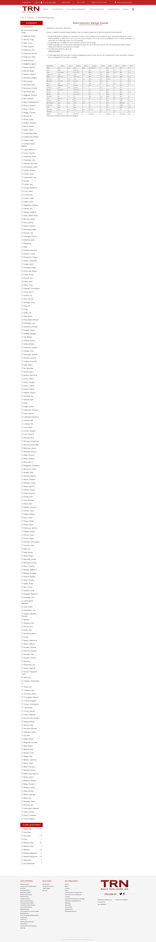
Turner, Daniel (29, 711)
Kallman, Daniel (29, 393)
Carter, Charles (29, 153)
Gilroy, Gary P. (28, 292)
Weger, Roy (27, 756)
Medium (26, 850)
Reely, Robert (28, 556)
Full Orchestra (24, 897)
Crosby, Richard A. (30, 188)
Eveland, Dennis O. (30, 250)
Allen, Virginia (28, 46)
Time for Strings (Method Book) (29, 915)
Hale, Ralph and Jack (31, 320)
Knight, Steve (28, 406)
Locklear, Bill (28, 424)
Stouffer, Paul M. (29, 658)
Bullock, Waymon (29, 123)
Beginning (27, 829)
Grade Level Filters (31, 824)
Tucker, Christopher (31, 704)
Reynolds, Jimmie (29, 559)
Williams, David (29, 787)
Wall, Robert (28, 746)
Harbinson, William (30, 327)
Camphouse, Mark (30, 133)
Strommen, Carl (29, 665)
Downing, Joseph (29, 229)
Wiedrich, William (29, 781)
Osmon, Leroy (28, 511)
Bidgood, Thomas (30, 95)
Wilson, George (29, 794)
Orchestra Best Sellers (27, 903)
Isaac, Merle (28, 365)
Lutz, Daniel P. (28, 434)
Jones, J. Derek (28, 386)
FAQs (66, 890)
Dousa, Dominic (29, 226)
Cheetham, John (29, 160)
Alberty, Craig (28, 39)
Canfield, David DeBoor (28, 145)
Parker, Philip (28, 521)
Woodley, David (29, 801)
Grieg (25, 309)
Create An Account (48, 886)
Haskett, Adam (28, 330)
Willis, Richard (28, 791)
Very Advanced (28, 863)
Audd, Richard (28, 60)
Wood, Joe (27, 798)
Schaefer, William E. (30, 594)
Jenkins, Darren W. (30, 375)
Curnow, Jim (28, 195)
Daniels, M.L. (28, 209)
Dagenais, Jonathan (30, 205)
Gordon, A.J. (27, 295)
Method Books (97, 9)
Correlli (26, 181)
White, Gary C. (28, 777)
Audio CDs (23, 919)
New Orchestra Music (26, 901)
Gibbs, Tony (28, 285)
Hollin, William (28, 344)
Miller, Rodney (28, 459)
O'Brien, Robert (29, 490)
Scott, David (27, 607)
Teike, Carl (27, 687)
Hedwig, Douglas (29, 334)
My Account (81, 2)
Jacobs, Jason (28, 372)
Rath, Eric (27, 549)
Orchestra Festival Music (27, 905)
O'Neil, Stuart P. (29, 493)
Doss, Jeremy (28, 222)
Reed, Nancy (28, 552)
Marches (23, 888)
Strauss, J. (27, 661)
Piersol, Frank (28, 535)
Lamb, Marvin (28, 413)
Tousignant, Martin (30, 697)
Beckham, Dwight (30, 78)
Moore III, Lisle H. (30, 469)
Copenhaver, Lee (29, 177)
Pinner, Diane (28, 538)
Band (45, 9)
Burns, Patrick (28, 126)
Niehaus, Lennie (29, 483)
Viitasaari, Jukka (29, 732)
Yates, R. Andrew (29, 815)
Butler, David (28, 130)
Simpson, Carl (28, 623)
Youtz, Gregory (29, 819)
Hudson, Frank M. (30, 361)
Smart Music (24, 924)
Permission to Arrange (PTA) (73, 892)
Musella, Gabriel (29, 476)
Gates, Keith (28, 281)
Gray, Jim (26, 306)
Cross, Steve (28, 191)
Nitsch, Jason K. (29, 486)
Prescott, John (28, 545)
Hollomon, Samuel (30, 347)
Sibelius (26, 620)
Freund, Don (28, 278)
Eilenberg (27, 243)
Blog (66, 886)
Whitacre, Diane (29, 770)
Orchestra (57, 9)
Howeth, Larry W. (29, 358)
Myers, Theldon (29, 479)
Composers (113, 9)
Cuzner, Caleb (28, 198)
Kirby (25, 403)
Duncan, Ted (28, 233)
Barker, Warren (29, 67)
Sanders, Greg (28, 590)
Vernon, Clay (28, 725)
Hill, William (27, 337)
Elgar (25, 247)
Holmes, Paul (28, 351)
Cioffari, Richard (29, 170)
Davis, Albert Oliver (30, 215)
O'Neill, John (28, 497)
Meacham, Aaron (29, 448)
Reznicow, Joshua (30, 563)
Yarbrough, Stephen (31, 808)
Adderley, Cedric (29, 36)
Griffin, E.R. (27, 313)
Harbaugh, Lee (29, 323)
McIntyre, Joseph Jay (31, 441)
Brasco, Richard (29, 105)
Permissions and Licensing (28, 926)
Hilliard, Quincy (29, 340)
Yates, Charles (28, 812)
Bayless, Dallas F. (29, 74)
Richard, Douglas (29, 573)
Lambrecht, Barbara (31, 417)
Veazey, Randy (28, 721)
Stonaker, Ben (28, 654)
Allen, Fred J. (28, 43)
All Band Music (24, 884)
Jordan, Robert (29, 389)
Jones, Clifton (28, 379)
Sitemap (22, 928)
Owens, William (29, 514)
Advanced (27, 860)
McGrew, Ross (28, 438)
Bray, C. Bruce (28, 109)
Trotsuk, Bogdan (29, 701)
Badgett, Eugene (29, 64)
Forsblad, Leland (29, 268)
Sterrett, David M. (30, 651)
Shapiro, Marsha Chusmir (28, 615)
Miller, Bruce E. (29, 455)
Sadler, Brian (28, 584)
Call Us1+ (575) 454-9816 (45, 2)
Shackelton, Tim (29, 610)
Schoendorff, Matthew (27, 602)
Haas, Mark (27, 316)
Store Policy (68, 907)
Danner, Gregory (29, 212)
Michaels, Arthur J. (30, 452)
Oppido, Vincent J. (30, 507)
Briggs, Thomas (29, 112)
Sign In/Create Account (99, 2)
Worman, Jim (28, 805)
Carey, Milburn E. (29, 150)
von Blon (26, 735)
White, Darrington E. (31, 774)
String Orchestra (25, 899)
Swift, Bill (26, 677)
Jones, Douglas (29, 382)
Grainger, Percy (29, 302)
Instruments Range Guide (29, 31)
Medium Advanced (30, 853)
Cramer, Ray (28, 184)
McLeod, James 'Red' (31, 445)
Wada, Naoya (28, 739)
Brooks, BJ (27, 116)
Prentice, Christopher (31, 542)
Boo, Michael (28, 99)
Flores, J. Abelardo (30, 261)
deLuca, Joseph (29, 219)
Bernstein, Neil (29, 92)
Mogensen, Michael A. (31, 465)
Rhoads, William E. (30, 570)
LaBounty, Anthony (30, 410)
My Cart (45, 890)
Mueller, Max (28, 472)
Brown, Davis (28, 119)
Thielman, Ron (28, 690)
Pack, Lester (28, 518)
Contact (67, 888)
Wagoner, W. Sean (30, 742)
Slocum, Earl (28, 626)
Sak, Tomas (27, 587)
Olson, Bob (27, 504)
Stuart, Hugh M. (29, 668)
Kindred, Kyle (28, 399)
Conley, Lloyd (28, 174)
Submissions (28, 27)
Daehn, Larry (28, 202)
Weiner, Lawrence (30, 760)
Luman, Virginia (29, 431)
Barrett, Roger (28, 71)
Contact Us (26, 2)
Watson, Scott (28, 753)
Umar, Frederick (29, 715)
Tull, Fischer (28, 708)
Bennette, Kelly (29, 85)
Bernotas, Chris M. (30, 88)
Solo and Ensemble (76, 9)
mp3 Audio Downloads (27, 922)
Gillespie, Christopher (31, 288)
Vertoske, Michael (30, 728)
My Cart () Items (123, 2)
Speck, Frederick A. (30, 640)
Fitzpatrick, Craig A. (30, 257)
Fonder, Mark (28, 264)
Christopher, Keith (30, 167)
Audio (126, 9)
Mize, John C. (28, 462)
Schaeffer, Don (29, 597)
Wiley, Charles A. (29, 784)
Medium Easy (28, 843)
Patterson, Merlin (30, 528)
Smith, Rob (27, 630)
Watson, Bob (28, 749)
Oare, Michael (28, 500)
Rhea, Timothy (28, 566)
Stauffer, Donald (29, 647)
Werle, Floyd (28, 763)
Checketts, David (29, 156)
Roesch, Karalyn (29, 577)
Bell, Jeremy (27, 81)
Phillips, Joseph (29, 531)
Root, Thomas (28, 580)
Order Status (66, 2)
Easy (25, 839)
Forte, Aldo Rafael (30, 271)
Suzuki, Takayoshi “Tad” (29, 673)
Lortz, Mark (27, 427)
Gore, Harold (28, 299)
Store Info (68, 905)
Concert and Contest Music (28, 886)
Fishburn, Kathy (29, 254)
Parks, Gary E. (28, 524)
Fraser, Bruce (28, 274)
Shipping (67, 903)
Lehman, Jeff (28, 420)
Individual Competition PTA (73, 901)
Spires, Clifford (29, 644)
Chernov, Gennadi (30, 163)
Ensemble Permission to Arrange (75, 899)
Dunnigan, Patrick (30, 236)
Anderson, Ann (29, 50)
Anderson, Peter (29, 57)
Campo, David (28, 140)
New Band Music (25, 890)
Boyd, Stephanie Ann (31, 102)
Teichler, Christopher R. (30, 682)
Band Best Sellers (25, 892)
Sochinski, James (29, 633)
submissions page (54, 51)
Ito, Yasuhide (28, 368)
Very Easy (27, 832)
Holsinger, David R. (30, 354)
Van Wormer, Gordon (31, 718)
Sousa (25, 637)
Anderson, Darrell (30, 53)
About (67, 884)
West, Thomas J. (29, 767)
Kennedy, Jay (28, 396)
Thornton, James (29, 694)
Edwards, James (29, 240)
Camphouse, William (31, 137)
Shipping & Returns (71, 911)
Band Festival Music (26, 894)
